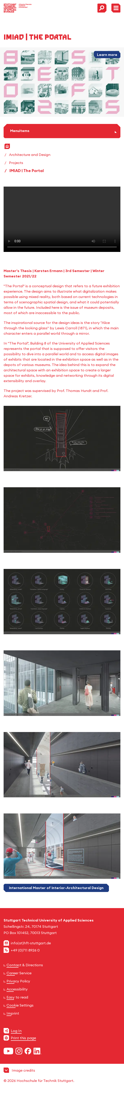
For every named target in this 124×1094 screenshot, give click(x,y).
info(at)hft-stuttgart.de (31, 943)
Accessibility (17, 989)
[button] (62, 1075)
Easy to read (17, 997)
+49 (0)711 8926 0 (25, 950)
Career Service (19, 973)
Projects (16, 162)
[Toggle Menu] (115, 8)
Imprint (13, 1013)
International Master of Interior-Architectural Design (56, 887)
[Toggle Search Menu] (101, 8)
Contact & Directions (25, 965)
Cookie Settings (20, 1005)
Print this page (23, 1038)
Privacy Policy (18, 981)
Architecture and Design (29, 154)
